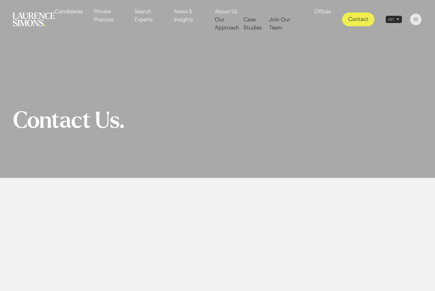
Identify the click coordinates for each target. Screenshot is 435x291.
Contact (358, 19)
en (391, 19)
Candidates (69, 11)
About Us (226, 11)
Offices (322, 11)
